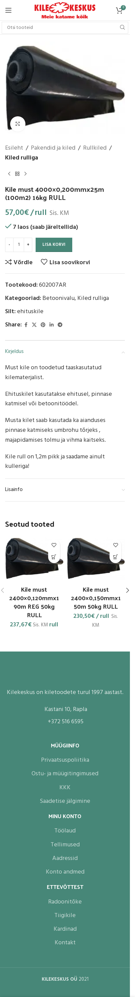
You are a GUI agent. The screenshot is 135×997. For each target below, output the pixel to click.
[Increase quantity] (28, 245)
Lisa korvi (53, 244)
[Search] (65, 28)
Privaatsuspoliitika (65, 760)
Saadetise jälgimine (65, 801)
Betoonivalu (58, 298)
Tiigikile (65, 915)
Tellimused (65, 844)
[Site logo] (65, 10)
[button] (54, 557)
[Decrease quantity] (9, 245)
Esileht (14, 148)
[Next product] (25, 174)
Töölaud (65, 831)
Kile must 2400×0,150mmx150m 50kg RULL (96, 598)
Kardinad (65, 929)
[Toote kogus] (19, 245)
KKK (65, 787)
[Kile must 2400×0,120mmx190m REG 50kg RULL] (34, 559)
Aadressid (65, 858)
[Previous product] (9, 174)
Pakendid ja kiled (53, 148)
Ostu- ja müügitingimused (65, 774)
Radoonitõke (65, 902)
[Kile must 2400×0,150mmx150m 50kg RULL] (96, 559)
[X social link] (34, 325)
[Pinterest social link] (43, 325)
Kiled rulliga (21, 158)
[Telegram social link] (60, 325)
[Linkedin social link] (51, 325)
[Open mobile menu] (8, 10)
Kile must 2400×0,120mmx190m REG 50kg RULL (34, 602)
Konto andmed (65, 872)
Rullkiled (95, 148)
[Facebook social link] (26, 325)
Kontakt (65, 943)
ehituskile (30, 312)
